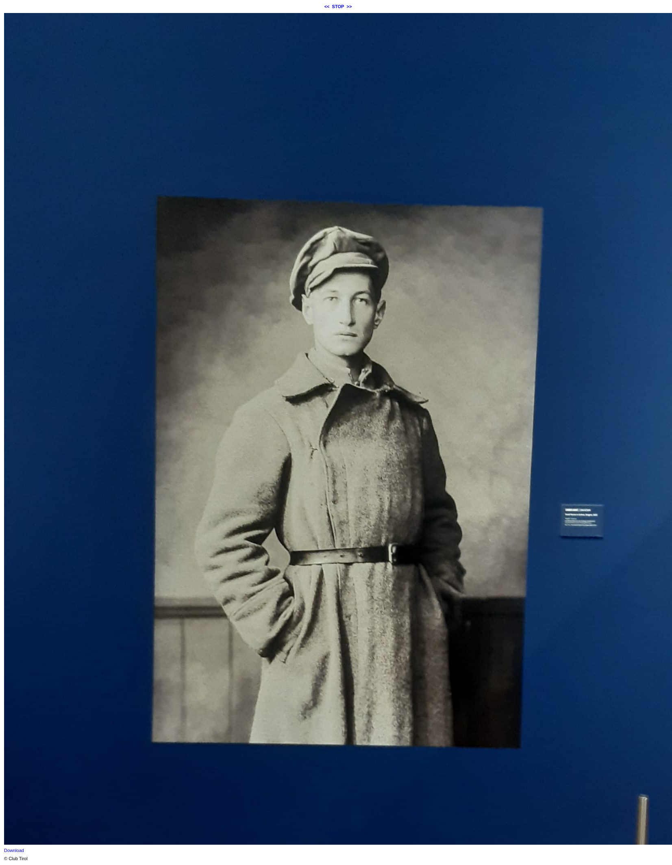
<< (327, 6)
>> (349, 6)
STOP (338, 6)
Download (14, 850)
